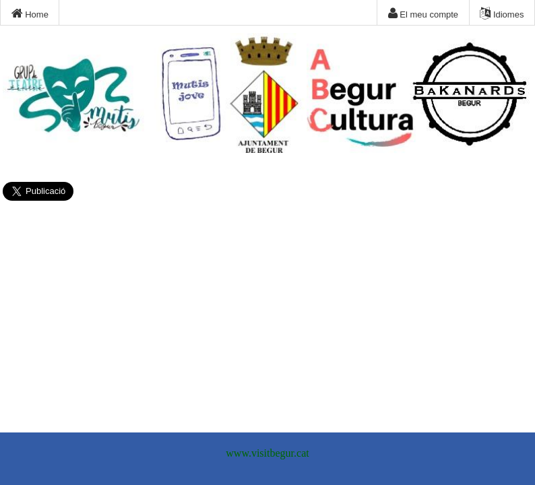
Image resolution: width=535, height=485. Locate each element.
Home (30, 13)
